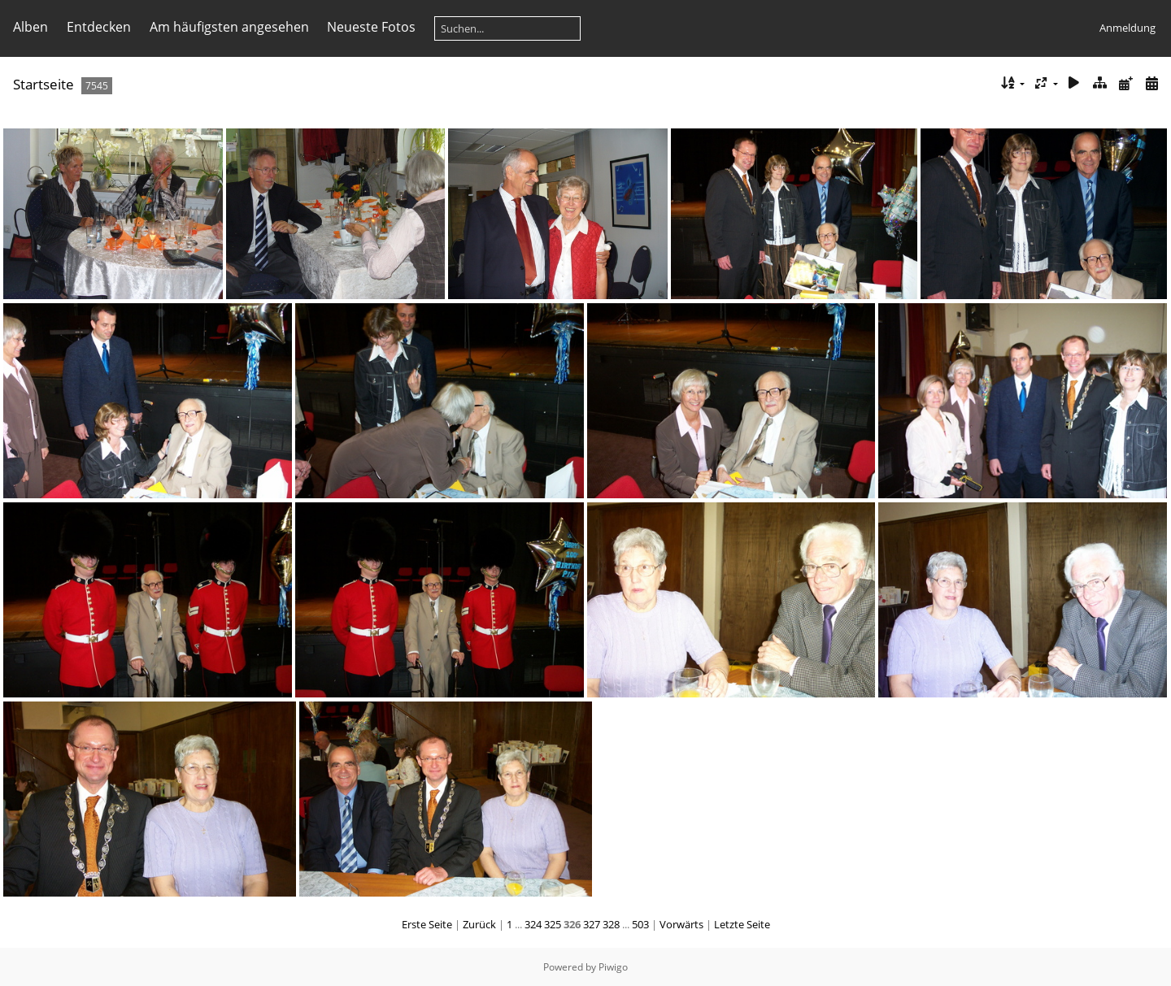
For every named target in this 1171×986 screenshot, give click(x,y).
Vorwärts (681, 924)
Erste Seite (427, 924)
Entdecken (99, 27)
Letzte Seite (742, 924)
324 (533, 924)
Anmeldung (1127, 27)
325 (552, 924)
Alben (30, 27)
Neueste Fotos (371, 27)
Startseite (43, 84)
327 (591, 924)
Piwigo (613, 967)
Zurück (479, 924)
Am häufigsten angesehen (229, 27)
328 (611, 924)
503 (640, 924)
